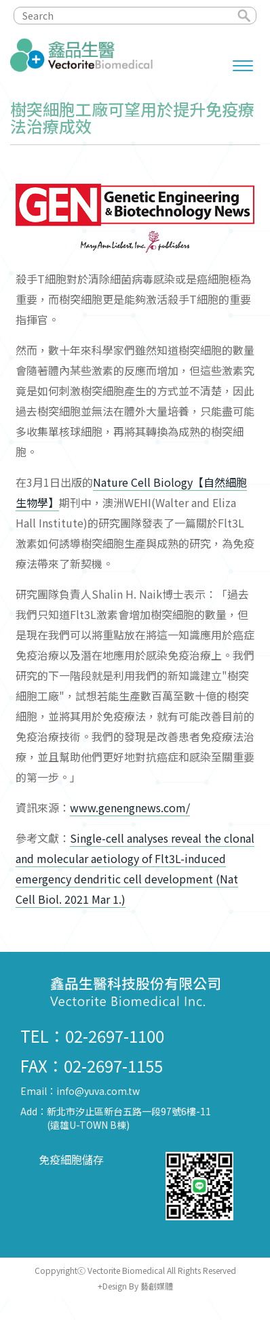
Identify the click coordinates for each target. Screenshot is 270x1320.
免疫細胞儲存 (71, 1159)
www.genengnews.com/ (130, 807)
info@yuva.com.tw (98, 1091)
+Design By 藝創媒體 (135, 1286)
